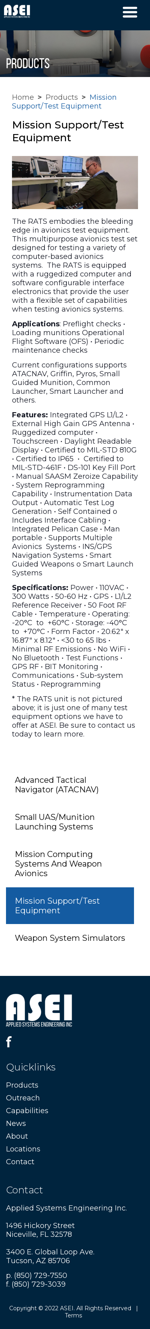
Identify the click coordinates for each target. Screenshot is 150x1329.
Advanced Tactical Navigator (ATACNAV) (57, 784)
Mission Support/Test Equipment (57, 905)
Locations (23, 1149)
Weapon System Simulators (70, 938)
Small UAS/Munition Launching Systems (55, 821)
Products (62, 97)
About (17, 1136)
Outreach (23, 1098)
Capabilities (27, 1110)
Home (23, 97)
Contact (20, 1161)
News (16, 1123)
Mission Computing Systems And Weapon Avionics (58, 863)
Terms (73, 1315)
